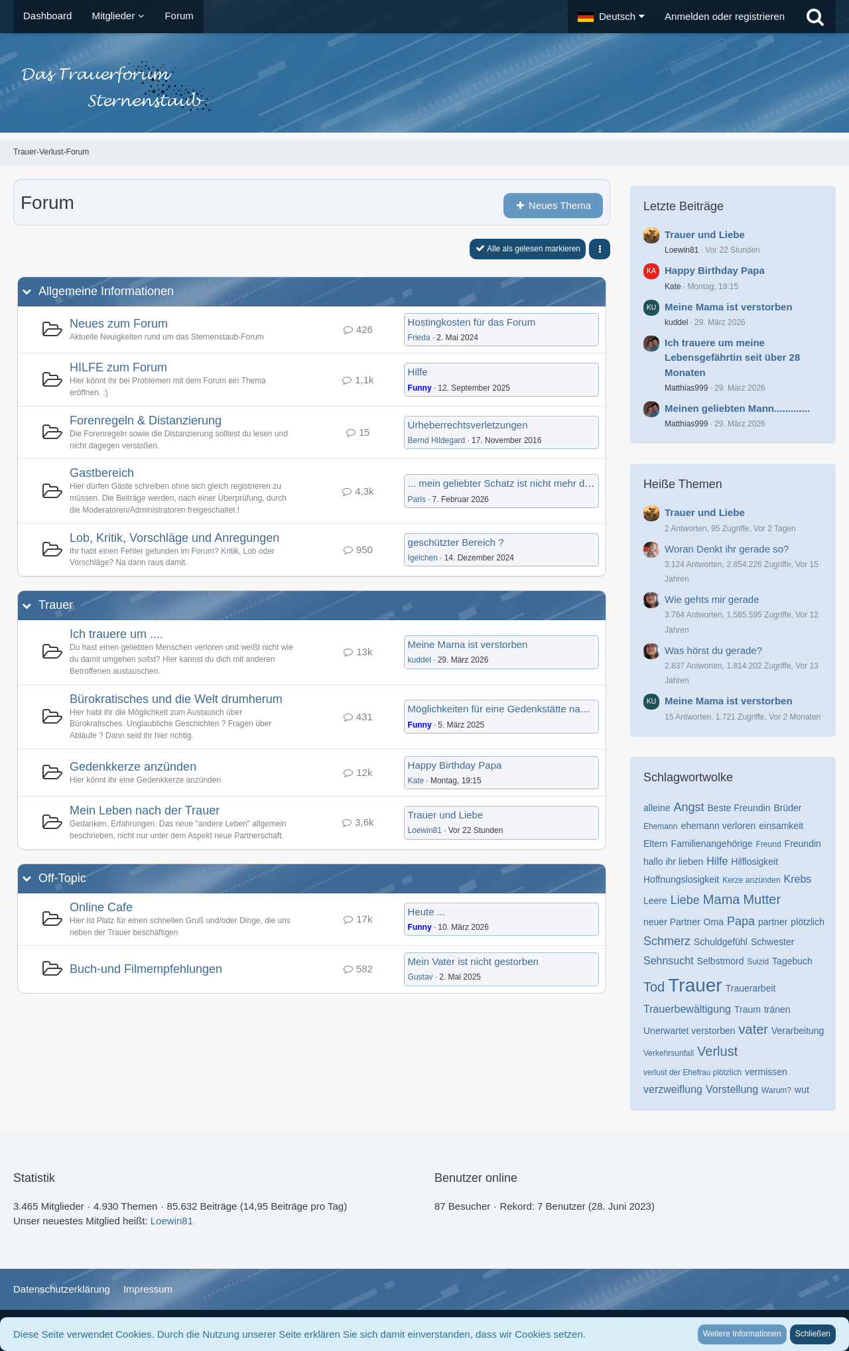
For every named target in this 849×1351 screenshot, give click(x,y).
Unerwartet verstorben (689, 1030)
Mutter (762, 899)
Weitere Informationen (742, 1333)
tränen (777, 1009)
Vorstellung (732, 1089)
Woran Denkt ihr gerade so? (727, 548)
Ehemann (660, 826)
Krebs (798, 879)
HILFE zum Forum (118, 367)
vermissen (766, 1071)
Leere (655, 900)
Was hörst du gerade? (713, 650)
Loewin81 (425, 830)
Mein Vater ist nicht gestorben (473, 961)
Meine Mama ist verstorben (468, 644)
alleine (656, 808)
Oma (714, 922)
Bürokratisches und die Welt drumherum (176, 699)
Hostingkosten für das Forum (472, 322)
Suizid (758, 961)
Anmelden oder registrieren (725, 16)
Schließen (812, 1333)
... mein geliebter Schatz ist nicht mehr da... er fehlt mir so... (539, 483)
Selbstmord (720, 961)
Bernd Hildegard (437, 440)
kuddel (419, 660)
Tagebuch (792, 961)
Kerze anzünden (751, 880)
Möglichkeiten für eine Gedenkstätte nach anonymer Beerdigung (550, 708)
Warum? (776, 1090)
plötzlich (807, 922)
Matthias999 (686, 388)
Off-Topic (62, 878)
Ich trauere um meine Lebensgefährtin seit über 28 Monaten (732, 357)
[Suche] (815, 16)
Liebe (685, 900)
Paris (417, 499)
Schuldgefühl (721, 941)
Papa (741, 921)
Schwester (772, 941)
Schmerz (666, 941)
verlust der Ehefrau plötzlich (692, 1072)
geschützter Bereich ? (456, 542)
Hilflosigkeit (754, 861)
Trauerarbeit (751, 988)
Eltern (655, 843)
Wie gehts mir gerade (712, 599)
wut (802, 1089)
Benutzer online (475, 1178)
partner (772, 922)
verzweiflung (672, 1089)
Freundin (803, 843)
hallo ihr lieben (673, 861)
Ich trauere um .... (116, 634)
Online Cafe (101, 907)
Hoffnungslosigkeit (681, 879)
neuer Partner (671, 922)
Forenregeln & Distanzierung (146, 420)
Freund (768, 844)
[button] (611, 16)
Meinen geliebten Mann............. (737, 408)
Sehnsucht (668, 960)
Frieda (419, 337)
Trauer (55, 604)
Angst (688, 807)
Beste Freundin (739, 808)
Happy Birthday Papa (455, 765)
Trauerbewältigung (687, 1009)
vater (753, 1029)
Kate (416, 780)
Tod (654, 987)
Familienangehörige (712, 843)
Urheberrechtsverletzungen (468, 424)
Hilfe (418, 371)
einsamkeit (781, 825)
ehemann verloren (718, 825)
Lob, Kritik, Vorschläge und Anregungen (174, 538)
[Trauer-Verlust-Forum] (424, 86)
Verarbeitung (797, 1030)
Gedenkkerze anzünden (133, 766)
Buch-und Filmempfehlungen (146, 969)
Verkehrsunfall (668, 1053)
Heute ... (427, 911)
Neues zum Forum (119, 323)
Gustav (420, 977)
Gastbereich (102, 473)
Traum (747, 1009)
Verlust (717, 1051)
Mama (721, 899)
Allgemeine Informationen (106, 291)
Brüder (787, 808)
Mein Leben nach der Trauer (145, 810)
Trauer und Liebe (446, 814)
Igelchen (423, 557)
